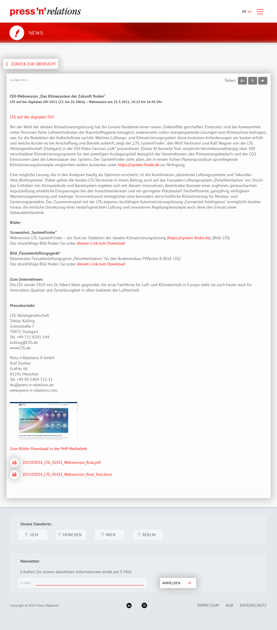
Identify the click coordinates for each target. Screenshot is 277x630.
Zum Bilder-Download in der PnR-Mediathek (48, 448)
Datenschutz (253, 605)
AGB (229, 605)
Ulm (34, 534)
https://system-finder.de (138, 164)
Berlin (149, 534)
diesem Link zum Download (101, 243)
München (72, 534)
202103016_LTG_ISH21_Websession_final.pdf (61, 462)
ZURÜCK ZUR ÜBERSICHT (33, 64)
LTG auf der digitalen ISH (32, 117)
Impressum (208, 605)
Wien (110, 534)
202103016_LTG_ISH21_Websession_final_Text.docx (67, 474)
